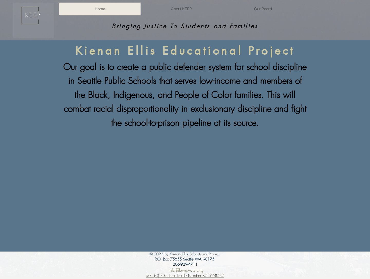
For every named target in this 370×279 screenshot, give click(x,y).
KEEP (33, 15)
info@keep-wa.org (186, 270)
